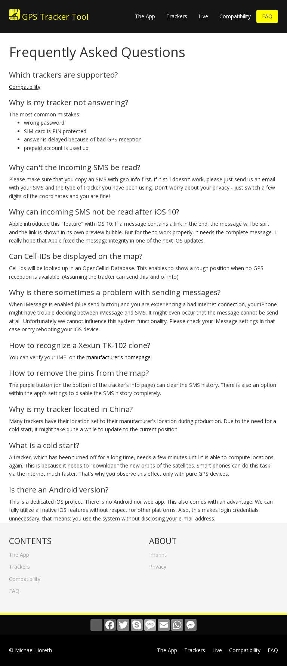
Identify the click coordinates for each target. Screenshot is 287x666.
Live (203, 16)
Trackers (176, 16)
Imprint (157, 552)
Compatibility (235, 16)
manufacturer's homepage (118, 357)
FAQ (267, 16)
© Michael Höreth (30, 650)
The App (145, 16)
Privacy (157, 564)
